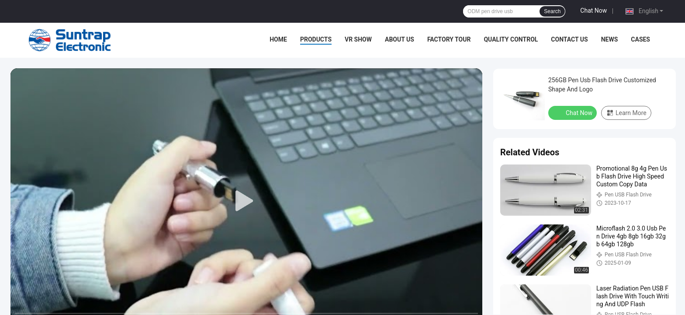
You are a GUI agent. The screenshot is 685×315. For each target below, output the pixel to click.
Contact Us (569, 39)
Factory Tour (449, 39)
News (609, 39)
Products (316, 39)
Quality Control (511, 39)
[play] (246, 201)
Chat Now (593, 10)
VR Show (358, 39)
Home (278, 39)
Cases (640, 39)
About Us (399, 39)
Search (552, 11)
